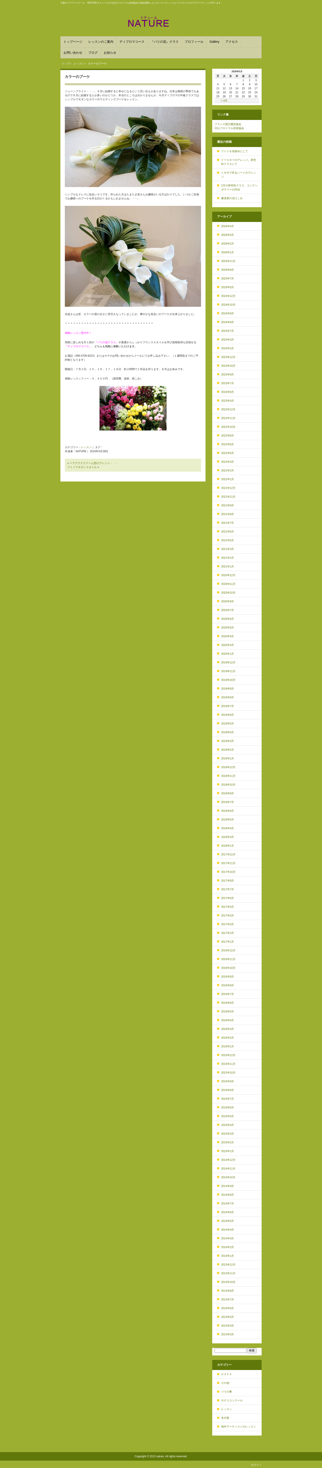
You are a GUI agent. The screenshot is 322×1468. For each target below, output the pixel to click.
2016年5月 (227, 1011)
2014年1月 (227, 1255)
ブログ (93, 52)
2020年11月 (228, 584)
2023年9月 (227, 374)
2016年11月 (228, 959)
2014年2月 (227, 1247)
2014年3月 (227, 1238)
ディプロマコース (131, 41)
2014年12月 (228, 1159)
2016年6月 (227, 1002)
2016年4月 (227, 1020)
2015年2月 (227, 1142)
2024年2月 (227, 348)
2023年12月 (228, 357)
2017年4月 (227, 915)
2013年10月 (228, 1282)
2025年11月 (228, 261)
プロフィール (194, 41)
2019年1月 (227, 758)
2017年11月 (228, 863)
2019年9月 (227, 688)
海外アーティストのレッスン (238, 1426)
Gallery (214, 41)
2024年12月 (228, 296)
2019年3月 (227, 741)
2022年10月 (228, 426)
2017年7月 (227, 889)
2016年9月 (227, 976)
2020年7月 (227, 610)
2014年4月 (227, 1229)
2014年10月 (228, 1177)
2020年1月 (227, 653)
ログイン (256, 1464)
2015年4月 (227, 1125)
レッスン (86, 447)
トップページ (73, 41)
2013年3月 (227, 1334)
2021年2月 (227, 557)
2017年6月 (227, 898)
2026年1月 (227, 252)
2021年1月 (227, 566)
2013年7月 (227, 1299)
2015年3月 (227, 1133)
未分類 (225, 1417)
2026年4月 (227, 226)
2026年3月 (227, 234)
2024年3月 (227, 339)
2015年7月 (227, 1098)
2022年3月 (227, 461)
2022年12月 (228, 409)
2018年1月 (227, 845)
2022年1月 (227, 479)
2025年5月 (227, 287)
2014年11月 (228, 1168)
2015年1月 (227, 1151)
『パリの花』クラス (164, 41)
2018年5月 (227, 819)
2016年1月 (227, 1046)
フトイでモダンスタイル (82, 467)
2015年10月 (228, 1072)
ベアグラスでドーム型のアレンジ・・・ (94, 463)
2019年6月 (227, 714)
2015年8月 (227, 1090)
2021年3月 (227, 549)
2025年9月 (227, 269)
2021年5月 (227, 540)
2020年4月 (227, 636)
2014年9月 (227, 1186)
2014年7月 (227, 1203)
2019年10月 (228, 680)
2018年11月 (228, 776)
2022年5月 (227, 453)
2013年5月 (227, 1317)
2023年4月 (227, 400)
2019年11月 (228, 671)
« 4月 (224, 100)
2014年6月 (227, 1212)
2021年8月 (227, 514)
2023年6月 (227, 392)
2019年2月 (227, 749)
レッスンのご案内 (100, 41)
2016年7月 (227, 994)
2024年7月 (227, 330)
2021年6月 (227, 531)
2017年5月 (227, 906)
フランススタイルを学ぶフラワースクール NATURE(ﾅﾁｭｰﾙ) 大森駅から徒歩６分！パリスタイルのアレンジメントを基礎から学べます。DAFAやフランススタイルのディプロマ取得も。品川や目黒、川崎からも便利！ (161, 21)
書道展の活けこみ (232, 198)
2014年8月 (227, 1194)
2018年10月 (228, 784)
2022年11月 (228, 418)
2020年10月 (228, 592)
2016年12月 (228, 950)
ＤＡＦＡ (226, 1374)
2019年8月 (227, 697)
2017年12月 (228, 854)
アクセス (231, 41)
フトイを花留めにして (234, 151)
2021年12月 (228, 488)
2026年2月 (227, 243)
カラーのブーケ (77, 77)
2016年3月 (227, 1029)
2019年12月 (228, 662)
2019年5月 (227, 723)
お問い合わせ (73, 52)
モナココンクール (232, 1400)
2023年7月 (227, 383)
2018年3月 (227, 837)
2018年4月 (227, 828)
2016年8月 (227, 985)
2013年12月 (228, 1264)
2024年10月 (228, 304)
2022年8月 (227, 435)
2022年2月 (227, 470)
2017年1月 (227, 941)
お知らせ (110, 52)
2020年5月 (227, 627)
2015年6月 (227, 1107)
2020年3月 (227, 645)
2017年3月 (227, 924)
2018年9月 (227, 793)
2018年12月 (228, 767)
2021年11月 (228, 496)
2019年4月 (227, 732)
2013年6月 (227, 1308)
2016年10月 (228, 967)
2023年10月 (228, 365)
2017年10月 (228, 872)
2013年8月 (227, 1290)
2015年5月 (227, 1116)
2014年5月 (227, 1221)
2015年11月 (228, 1063)
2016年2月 (227, 1037)
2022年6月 (227, 444)
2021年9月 (227, 505)
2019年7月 (227, 706)
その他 (225, 1383)
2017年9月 (227, 880)
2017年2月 (227, 933)
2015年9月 (227, 1081)
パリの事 (226, 1391)
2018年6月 (227, 810)
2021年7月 (227, 522)
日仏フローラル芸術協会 (229, 128)
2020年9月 (227, 601)
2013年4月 (227, 1325)
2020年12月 (228, 575)
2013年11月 (228, 1273)
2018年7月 (227, 802)
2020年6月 (227, 618)
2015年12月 (228, 1055)
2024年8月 (227, 322)
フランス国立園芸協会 (227, 124)
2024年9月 (227, 313)
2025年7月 (227, 278)
